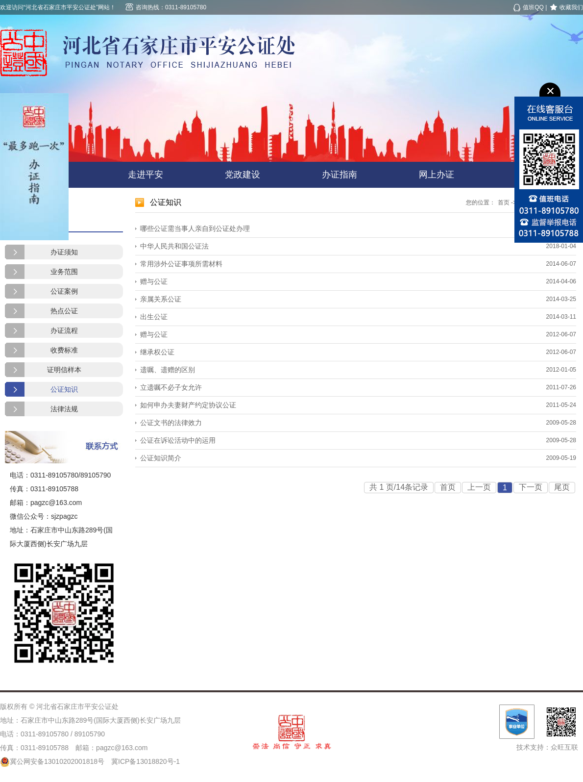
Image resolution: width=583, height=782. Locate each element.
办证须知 (64, 252)
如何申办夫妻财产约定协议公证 (188, 405)
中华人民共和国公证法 (174, 246)
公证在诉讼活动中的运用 (178, 440)
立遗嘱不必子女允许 (171, 387)
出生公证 (154, 317)
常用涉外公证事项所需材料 (181, 264)
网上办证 (436, 174)
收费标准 (64, 350)
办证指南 (339, 174)
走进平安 (145, 174)
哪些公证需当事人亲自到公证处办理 (195, 228)
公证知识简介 (160, 458)
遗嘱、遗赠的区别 (167, 370)
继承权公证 (157, 352)
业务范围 (64, 272)
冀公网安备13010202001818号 (52, 761)
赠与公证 (154, 281)
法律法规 (64, 409)
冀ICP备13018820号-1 (145, 761)
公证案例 (64, 291)
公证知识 (64, 389)
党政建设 (242, 174)
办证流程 (64, 330)
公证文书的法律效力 (171, 423)
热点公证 (64, 311)
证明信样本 (64, 370)
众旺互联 (564, 747)
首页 (504, 202)
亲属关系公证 (160, 299)
